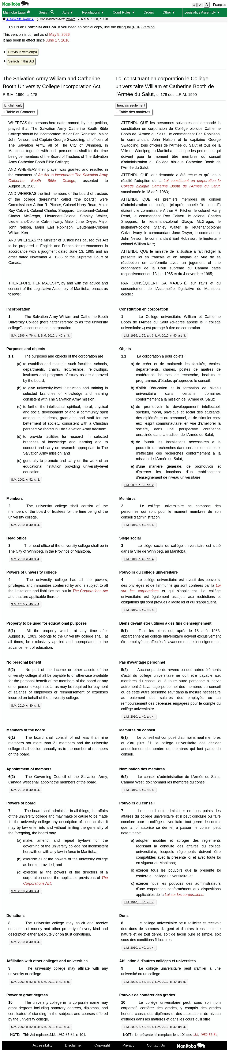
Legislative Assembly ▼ (202, 12)
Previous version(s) (22, 52)
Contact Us (156, 1045)
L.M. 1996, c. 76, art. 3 (139, 335)
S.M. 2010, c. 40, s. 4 (25, 525)
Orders (148, 12)
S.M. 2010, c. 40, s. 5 (55, 981)
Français (219, 5)
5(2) (12, 670)
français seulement (131, 105)
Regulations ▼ (93, 12)
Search (46, 12)
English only (13, 105)
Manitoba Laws (16, 12)
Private (70, 19)
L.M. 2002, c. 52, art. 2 (139, 485)
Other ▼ (168, 12)
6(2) (12, 777)
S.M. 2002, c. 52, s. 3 (25, 981)
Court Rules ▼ (124, 12)
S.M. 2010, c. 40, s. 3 (55, 335)
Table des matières (134, 112)
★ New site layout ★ (20, 19)
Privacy (129, 1045)
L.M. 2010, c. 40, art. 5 (170, 981)
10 (11, 1002)
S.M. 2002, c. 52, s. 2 (25, 479)
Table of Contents (20, 112)
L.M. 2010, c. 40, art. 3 (170, 335)
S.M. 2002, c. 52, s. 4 (25, 1027)
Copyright (102, 1045)
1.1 (11, 356)
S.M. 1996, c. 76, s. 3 (25, 335)
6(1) (12, 737)
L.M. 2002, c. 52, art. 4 (139, 1027)
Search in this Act (21, 61)
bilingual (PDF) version (136, 27)
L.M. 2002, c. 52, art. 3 (139, 981)
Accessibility (42, 1045)
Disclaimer (73, 1045)
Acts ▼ (68, 12)
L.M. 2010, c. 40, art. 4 (139, 525)
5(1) (12, 631)
